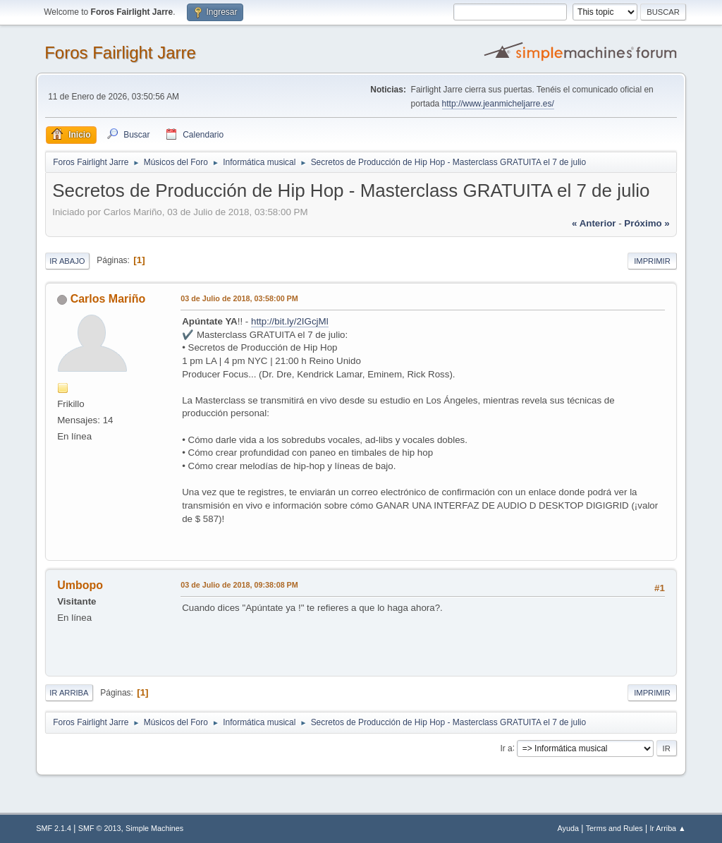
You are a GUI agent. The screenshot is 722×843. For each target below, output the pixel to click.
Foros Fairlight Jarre (120, 52)
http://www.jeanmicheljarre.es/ (498, 104)
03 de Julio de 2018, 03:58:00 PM (239, 298)
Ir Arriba (68, 693)
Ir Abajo (67, 261)
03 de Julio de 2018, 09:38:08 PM (239, 585)
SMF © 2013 (99, 828)
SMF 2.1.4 (53, 828)
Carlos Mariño (108, 299)
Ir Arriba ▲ (667, 828)
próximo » (646, 223)
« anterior (594, 223)
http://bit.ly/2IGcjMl (290, 321)
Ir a (506, 748)
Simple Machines (154, 828)
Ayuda (568, 828)
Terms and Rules (614, 828)
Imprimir (652, 261)
